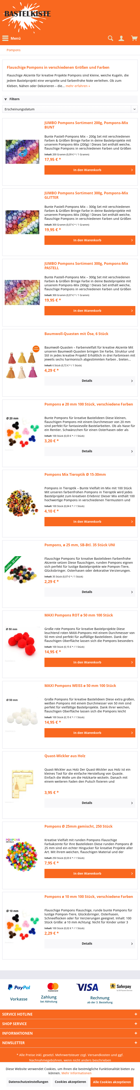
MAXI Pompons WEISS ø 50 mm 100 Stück (80, 685)
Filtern (11, 99)
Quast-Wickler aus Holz (64, 756)
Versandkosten (99, 1055)
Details (107, 380)
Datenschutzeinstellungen (28, 1082)
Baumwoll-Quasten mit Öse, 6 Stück (76, 333)
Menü (11, 38)
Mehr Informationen (76, 1073)
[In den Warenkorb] (89, 170)
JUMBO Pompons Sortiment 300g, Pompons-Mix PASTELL (86, 265)
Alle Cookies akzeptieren (112, 1082)
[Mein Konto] (121, 38)
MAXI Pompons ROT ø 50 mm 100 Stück (78, 615)
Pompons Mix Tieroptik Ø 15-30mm (75, 474)
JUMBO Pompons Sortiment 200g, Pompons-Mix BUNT (86, 125)
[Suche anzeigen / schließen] (110, 38)
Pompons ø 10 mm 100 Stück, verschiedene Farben (88, 896)
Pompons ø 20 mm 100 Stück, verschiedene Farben (88, 404)
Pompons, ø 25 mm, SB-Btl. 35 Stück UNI (79, 545)
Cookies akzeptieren (70, 1082)
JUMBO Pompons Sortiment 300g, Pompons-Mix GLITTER (86, 195)
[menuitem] (12, 38)
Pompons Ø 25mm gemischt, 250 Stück (78, 826)
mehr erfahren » (78, 86)
